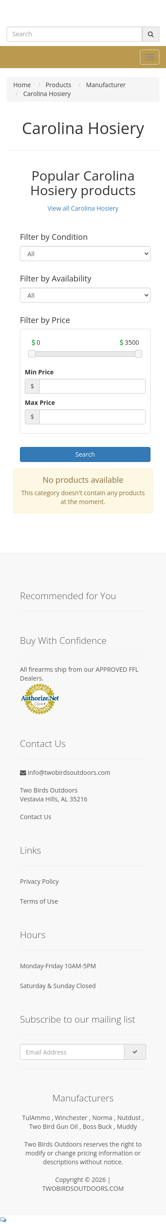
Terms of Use (39, 901)
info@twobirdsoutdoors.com (65, 772)
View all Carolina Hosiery (82, 208)
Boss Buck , (100, 1126)
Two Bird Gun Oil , (56, 1126)
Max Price (40, 402)
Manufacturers (83, 1098)
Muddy (127, 1126)
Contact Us (35, 816)
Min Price (39, 372)
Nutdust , (130, 1117)
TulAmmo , (38, 1117)
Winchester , (73, 1117)
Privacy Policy (39, 881)
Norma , (104, 1117)
